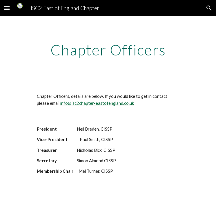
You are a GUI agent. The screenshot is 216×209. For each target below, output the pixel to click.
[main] (108, 49)
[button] (7, 8)
